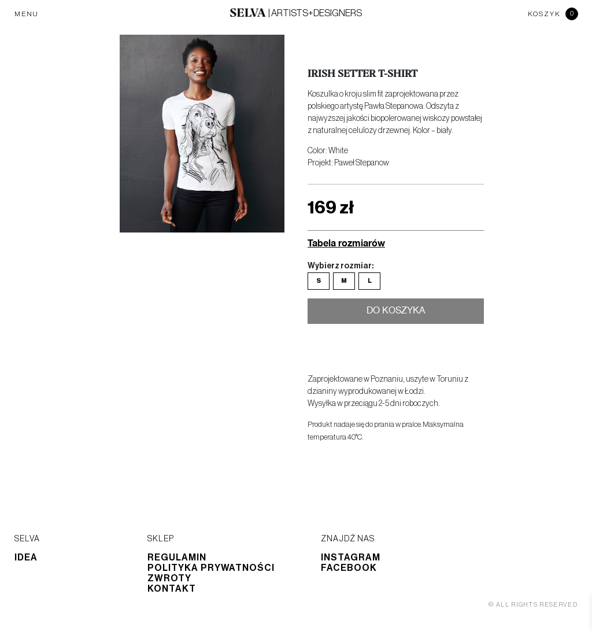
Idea (26, 557)
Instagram (350, 557)
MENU (26, 13)
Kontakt (171, 589)
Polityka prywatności (211, 568)
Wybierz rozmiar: (340, 266)
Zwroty (169, 578)
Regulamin (176, 557)
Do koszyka (396, 312)
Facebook (349, 568)
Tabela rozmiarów (346, 242)
